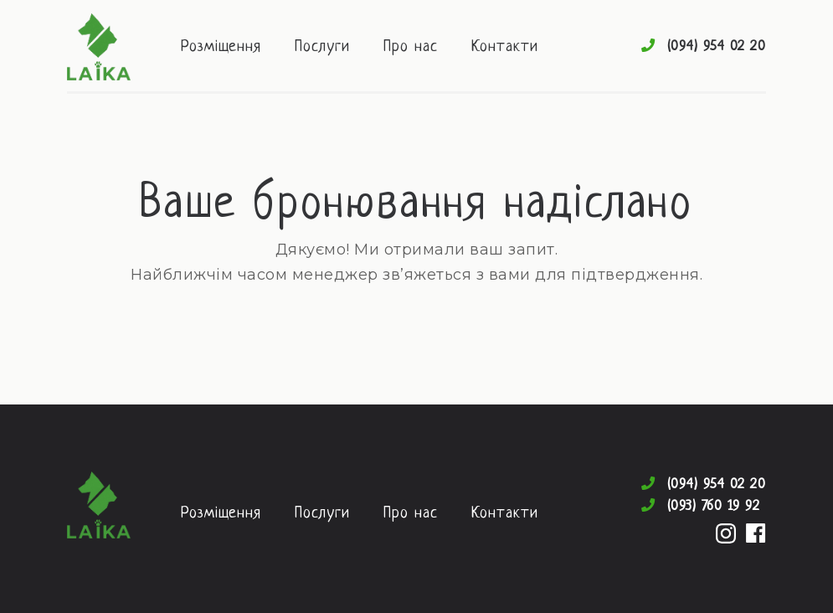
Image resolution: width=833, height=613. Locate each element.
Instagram (726, 533)
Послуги (322, 47)
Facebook (756, 533)
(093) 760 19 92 (714, 506)
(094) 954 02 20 (717, 46)
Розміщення (221, 47)
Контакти (504, 47)
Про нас (410, 47)
